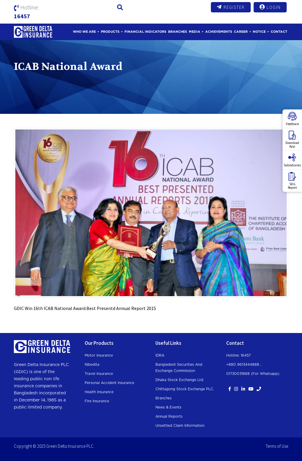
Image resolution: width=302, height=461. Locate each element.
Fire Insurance (97, 401)
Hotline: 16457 (238, 355)
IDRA (159, 355)
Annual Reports (169, 416)
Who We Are (84, 31)
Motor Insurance (99, 355)
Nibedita (92, 364)
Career (241, 31)
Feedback (292, 119)
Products (110, 31)
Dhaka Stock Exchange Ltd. (179, 380)
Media (194, 31)
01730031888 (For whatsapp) (252, 373)
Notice (259, 31)
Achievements (218, 31)
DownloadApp (292, 139)
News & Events (168, 407)
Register (231, 7)
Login (270, 7)
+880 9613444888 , (243, 364)
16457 (22, 16)
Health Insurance (99, 392)
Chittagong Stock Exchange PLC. (184, 389)
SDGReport (292, 181)
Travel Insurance (99, 373)
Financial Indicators (145, 31)
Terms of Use (277, 446)
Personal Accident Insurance (109, 383)
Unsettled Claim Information (179, 425)
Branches (177, 31)
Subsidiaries (292, 160)
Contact (279, 31)
